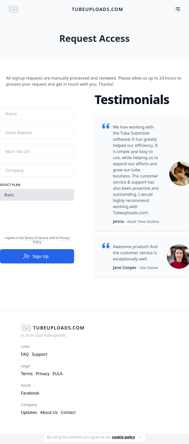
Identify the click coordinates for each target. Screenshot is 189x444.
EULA (58, 373)
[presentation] (39, 217)
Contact (68, 412)
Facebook (30, 393)
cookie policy (123, 437)
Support (39, 354)
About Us (49, 412)
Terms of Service (37, 238)
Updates (29, 412)
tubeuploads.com (97, 9)
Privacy (42, 373)
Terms (27, 373)
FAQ (25, 354)
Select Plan (10, 185)
